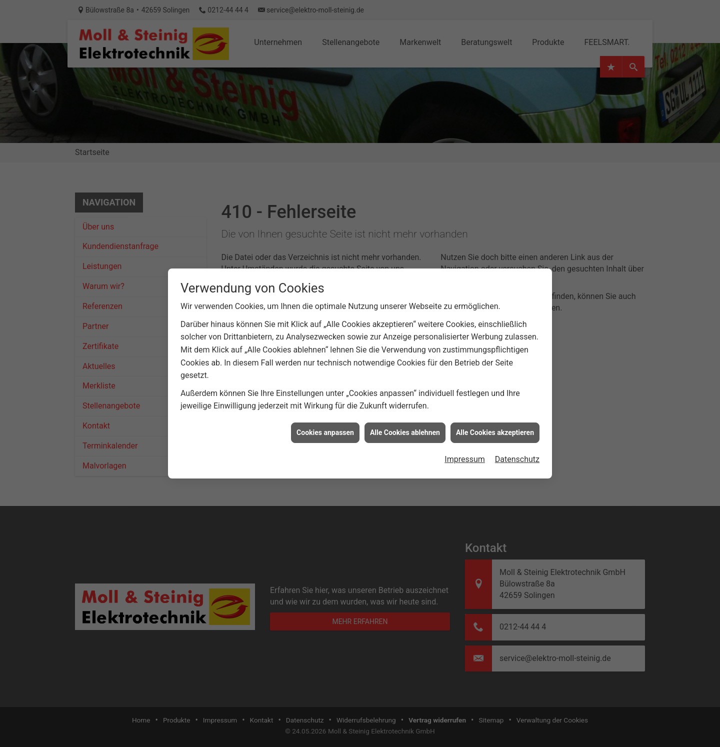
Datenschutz (517, 449)
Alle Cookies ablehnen (405, 422)
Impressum (464, 449)
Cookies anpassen (325, 422)
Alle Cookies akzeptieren (495, 422)
